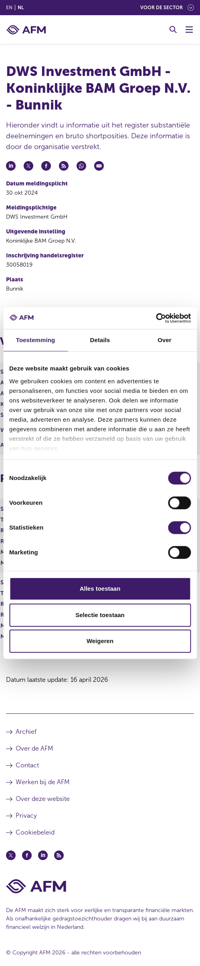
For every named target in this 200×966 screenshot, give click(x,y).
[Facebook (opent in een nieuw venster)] (27, 855)
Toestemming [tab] (35, 340)
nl (21, 7)
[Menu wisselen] (189, 29)
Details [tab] (100, 340)
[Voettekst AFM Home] (100, 886)
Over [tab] (165, 340)
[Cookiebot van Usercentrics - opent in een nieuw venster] (156, 318)
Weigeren (100, 640)
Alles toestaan (100, 588)
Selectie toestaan (100, 614)
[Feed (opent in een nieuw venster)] (59, 855)
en (9, 7)
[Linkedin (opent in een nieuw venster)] (43, 855)
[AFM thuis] (26, 29)
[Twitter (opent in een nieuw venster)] (11, 855)
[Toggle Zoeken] (173, 29)
